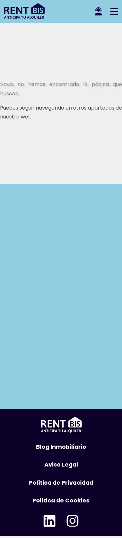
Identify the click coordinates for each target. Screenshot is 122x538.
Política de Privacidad (61, 483)
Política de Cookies (61, 500)
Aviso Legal (61, 464)
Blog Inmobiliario (61, 447)
